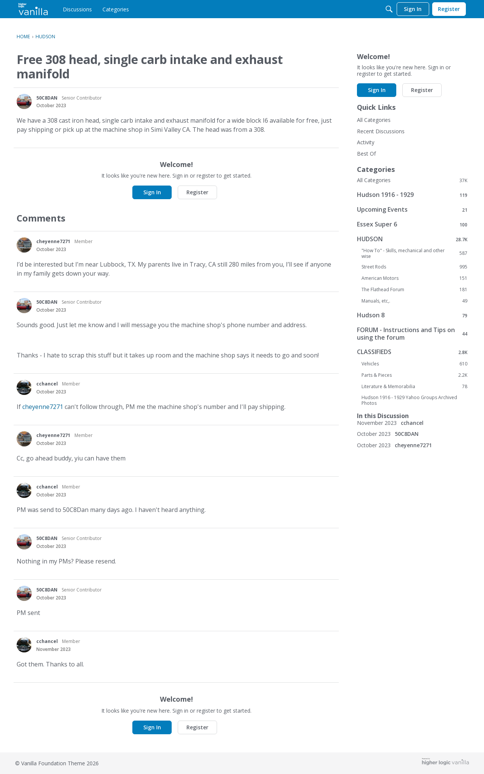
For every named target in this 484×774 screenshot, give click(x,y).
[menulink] (77, 9)
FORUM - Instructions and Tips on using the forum (412, 333)
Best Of (366, 153)
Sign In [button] (152, 192)
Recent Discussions (381, 131)
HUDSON (412, 239)
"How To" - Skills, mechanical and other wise (414, 253)
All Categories (374, 119)
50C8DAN (46, 98)
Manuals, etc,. (414, 301)
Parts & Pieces (414, 375)
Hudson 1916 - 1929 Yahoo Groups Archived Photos (409, 400)
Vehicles (414, 363)
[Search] (389, 9)
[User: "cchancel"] (24, 387)
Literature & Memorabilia (414, 386)
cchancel (47, 384)
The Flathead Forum (414, 289)
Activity (365, 142)
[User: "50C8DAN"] (24, 101)
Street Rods (414, 267)
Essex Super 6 (412, 224)
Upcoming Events (412, 210)
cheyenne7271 (53, 241)
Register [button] (197, 192)
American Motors (414, 278)
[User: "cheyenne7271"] (24, 245)
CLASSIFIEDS (412, 352)
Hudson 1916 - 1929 (412, 195)
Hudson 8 (412, 315)
